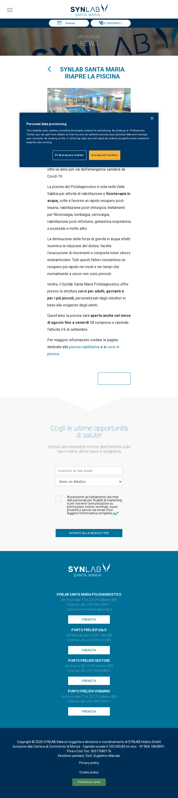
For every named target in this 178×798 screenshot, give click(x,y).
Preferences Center (89, 782)
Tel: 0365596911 (112, 23)
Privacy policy (89, 763)
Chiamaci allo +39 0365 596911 (89, 605)
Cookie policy (89, 772)
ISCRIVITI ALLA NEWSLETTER (89, 533)
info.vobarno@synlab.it (96, 609)
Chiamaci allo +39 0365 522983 (89, 640)
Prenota (70, 23)
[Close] (152, 118)
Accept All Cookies (105, 155)
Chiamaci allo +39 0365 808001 (89, 671)
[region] (89, 140)
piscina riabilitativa (84, 347)
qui (115, 513)
